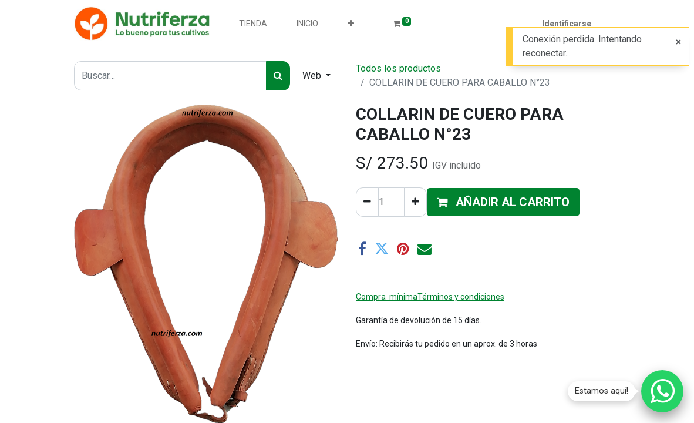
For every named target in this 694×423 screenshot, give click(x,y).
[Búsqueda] (278, 75)
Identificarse (566, 23)
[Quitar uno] (367, 202)
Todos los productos (398, 68)
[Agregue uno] (415, 202)
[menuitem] (253, 23)
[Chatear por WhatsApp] (662, 391)
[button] (351, 23)
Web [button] (313, 75)
